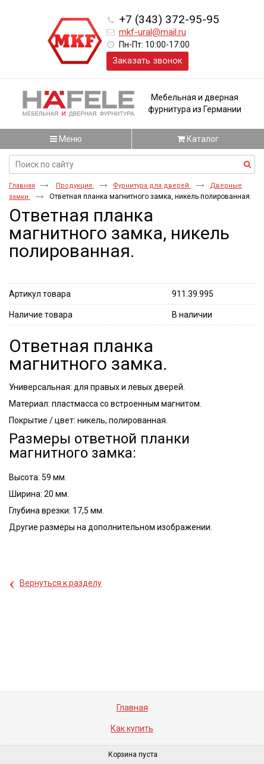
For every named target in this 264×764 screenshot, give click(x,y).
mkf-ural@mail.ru (152, 32)
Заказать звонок (147, 60)
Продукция (75, 185)
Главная (22, 185)
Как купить (132, 734)
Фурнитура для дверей (152, 185)
